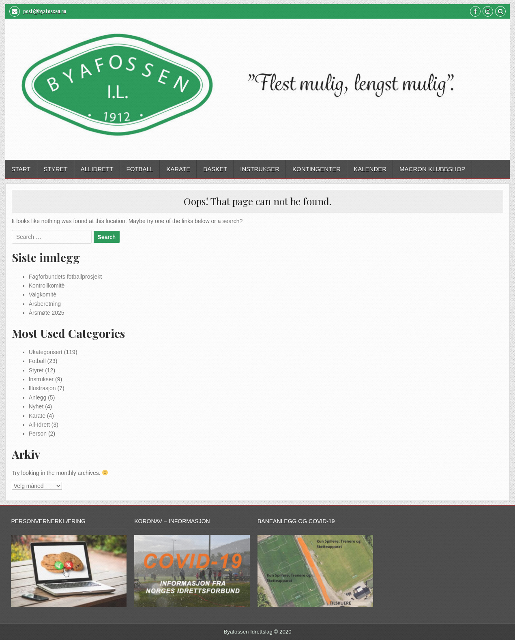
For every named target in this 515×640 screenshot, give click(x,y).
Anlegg (38, 397)
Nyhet (36, 406)
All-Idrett (39, 424)
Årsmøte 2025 (46, 312)
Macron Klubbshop (432, 168)
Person (38, 433)
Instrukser (259, 168)
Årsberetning (45, 304)
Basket (215, 168)
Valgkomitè (42, 294)
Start (21, 168)
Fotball (140, 168)
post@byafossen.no (37, 11)
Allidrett (97, 168)
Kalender (370, 168)
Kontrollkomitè (47, 285)
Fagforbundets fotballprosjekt (65, 276)
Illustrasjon (42, 388)
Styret (56, 168)
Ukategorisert (45, 352)
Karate (178, 168)
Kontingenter (316, 168)
